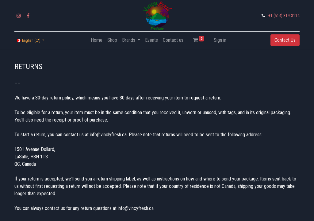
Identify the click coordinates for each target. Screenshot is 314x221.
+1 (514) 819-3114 (284, 15)
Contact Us (285, 40)
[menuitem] (96, 40)
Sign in (220, 40)
